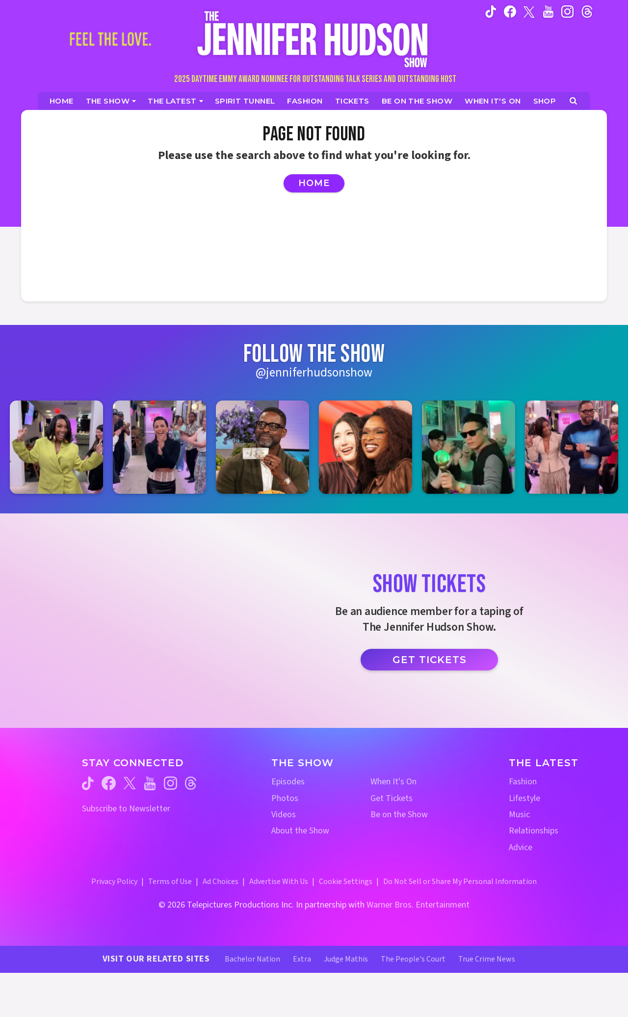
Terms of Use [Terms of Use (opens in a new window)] (170, 881)
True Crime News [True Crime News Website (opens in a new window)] (486, 959)
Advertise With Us (278, 881)
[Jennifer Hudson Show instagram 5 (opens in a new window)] (468, 447)
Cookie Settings (345, 881)
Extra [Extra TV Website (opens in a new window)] (302, 959)
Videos (283, 814)
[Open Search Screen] (573, 101)
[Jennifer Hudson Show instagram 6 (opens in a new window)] (571, 447)
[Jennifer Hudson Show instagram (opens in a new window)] (567, 11)
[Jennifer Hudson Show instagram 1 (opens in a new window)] (56, 447)
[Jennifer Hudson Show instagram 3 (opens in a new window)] (262, 447)
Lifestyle (524, 798)
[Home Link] (314, 39)
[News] (175, 101)
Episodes (288, 781)
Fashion (523, 781)
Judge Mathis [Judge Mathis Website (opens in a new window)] (346, 959)
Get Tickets (429, 660)
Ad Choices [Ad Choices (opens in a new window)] (220, 881)
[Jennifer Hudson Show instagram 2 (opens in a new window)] (159, 447)
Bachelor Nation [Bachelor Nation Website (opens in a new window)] (252, 959)
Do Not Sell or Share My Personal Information (460, 881)
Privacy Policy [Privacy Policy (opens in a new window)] (114, 881)
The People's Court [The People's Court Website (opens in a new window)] (413, 959)
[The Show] (111, 101)
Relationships (533, 830)
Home (314, 183)
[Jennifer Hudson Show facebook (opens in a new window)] (510, 11)
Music (519, 814)
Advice (520, 847)
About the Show (300, 830)
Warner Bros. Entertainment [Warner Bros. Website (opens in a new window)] (418, 905)
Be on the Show (399, 814)
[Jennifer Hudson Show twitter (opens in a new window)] (529, 11)
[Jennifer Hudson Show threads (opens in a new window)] (190, 783)
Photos (284, 798)
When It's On (393, 781)
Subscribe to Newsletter (126, 808)
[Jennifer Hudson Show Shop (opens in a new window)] (545, 101)
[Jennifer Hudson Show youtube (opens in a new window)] (548, 11)
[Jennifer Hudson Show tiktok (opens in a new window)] (491, 11)
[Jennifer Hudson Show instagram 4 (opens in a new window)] (365, 447)
